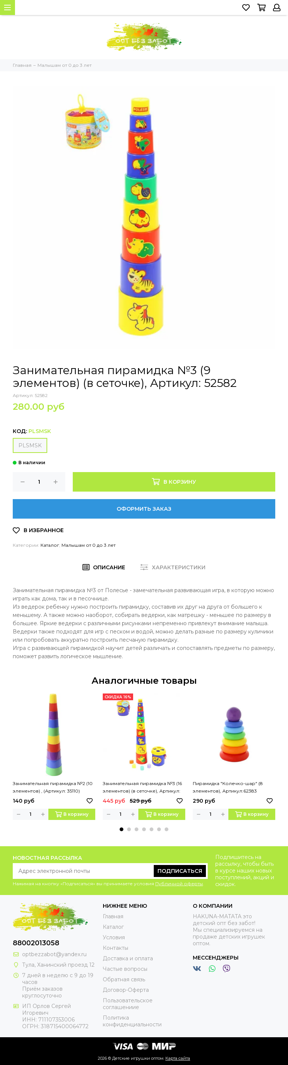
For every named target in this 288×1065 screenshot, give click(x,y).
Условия (114, 937)
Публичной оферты (179, 883)
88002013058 (36, 943)
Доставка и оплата (128, 958)
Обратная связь (124, 979)
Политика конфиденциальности (132, 1021)
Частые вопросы (125, 969)
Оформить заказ (144, 508)
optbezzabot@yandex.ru (54, 954)
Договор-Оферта (126, 990)
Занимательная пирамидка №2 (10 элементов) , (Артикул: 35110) (53, 787)
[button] (121, 829)
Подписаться (180, 871)
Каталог (49, 545)
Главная (113, 916)
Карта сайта (177, 1058)
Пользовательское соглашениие (128, 1004)
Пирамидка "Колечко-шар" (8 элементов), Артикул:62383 (228, 787)
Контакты (115, 948)
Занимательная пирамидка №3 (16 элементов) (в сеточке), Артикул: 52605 (142, 788)
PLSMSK (30, 445)
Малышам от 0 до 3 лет (89, 545)
